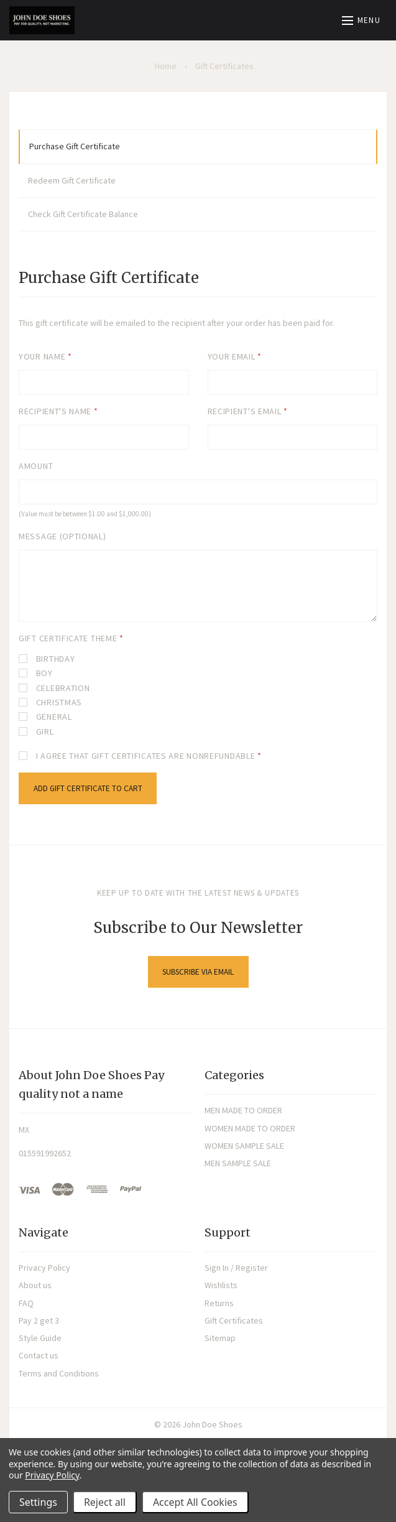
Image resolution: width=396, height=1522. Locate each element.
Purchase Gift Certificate (74, 146)
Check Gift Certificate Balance (83, 214)
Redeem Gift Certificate (72, 180)
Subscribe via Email (198, 972)
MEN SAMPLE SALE (238, 1163)
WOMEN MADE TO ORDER (250, 1128)
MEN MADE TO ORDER (243, 1110)
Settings (38, 1502)
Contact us (38, 1355)
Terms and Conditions (59, 1373)
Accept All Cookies (195, 1502)
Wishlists (221, 1285)
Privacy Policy (44, 1267)
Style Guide (40, 1337)
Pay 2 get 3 (39, 1320)
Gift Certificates (234, 1320)
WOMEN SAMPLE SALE (244, 1145)
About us (35, 1285)
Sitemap (220, 1337)
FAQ (26, 1303)
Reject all (105, 1502)
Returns (219, 1303)
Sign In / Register (236, 1267)
